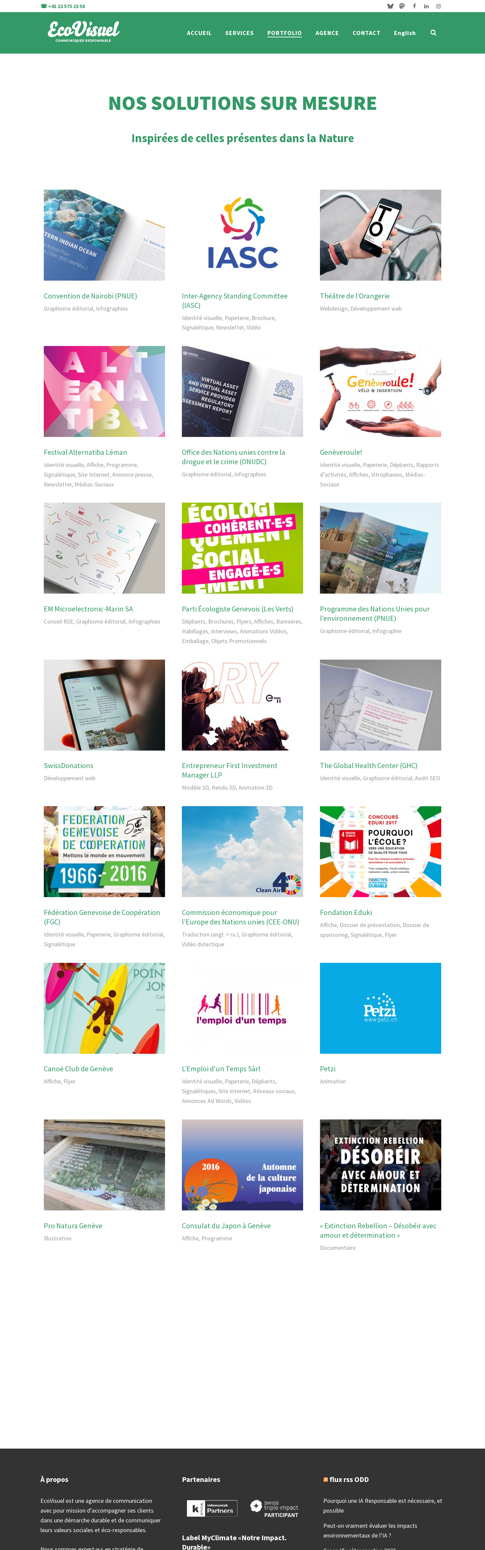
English (405, 33)
